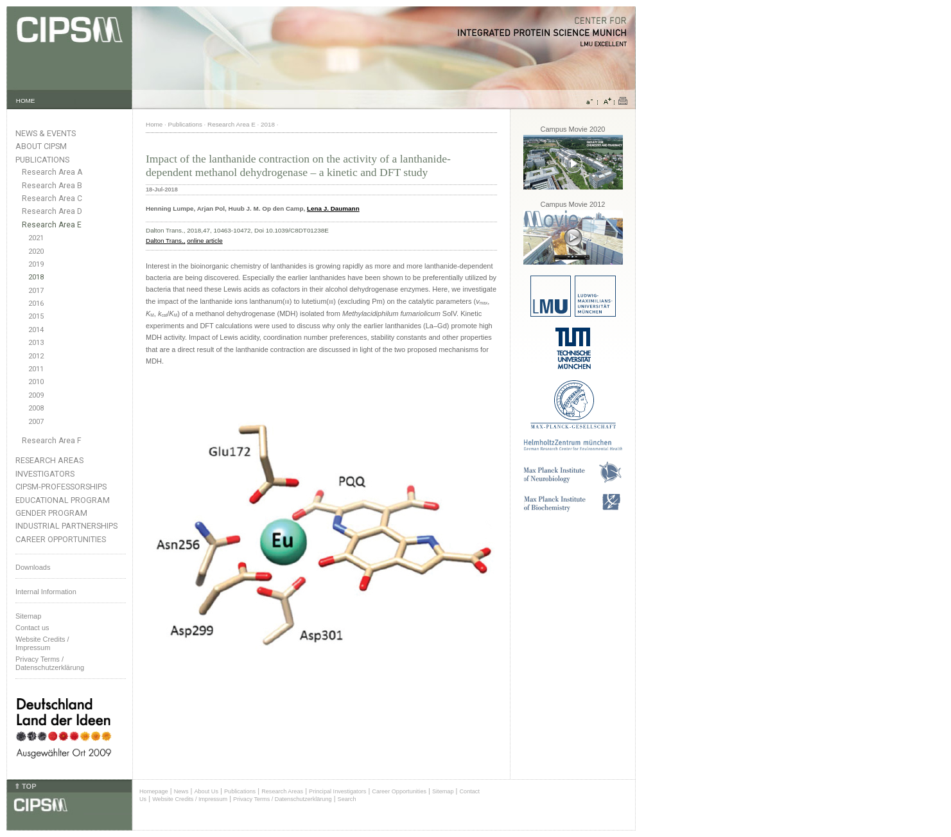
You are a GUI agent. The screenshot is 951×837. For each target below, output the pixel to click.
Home (154, 124)
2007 (36, 422)
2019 (36, 264)
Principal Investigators (337, 791)
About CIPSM (41, 146)
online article (204, 240)
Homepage (153, 791)
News (181, 791)
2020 (36, 251)
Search (347, 799)
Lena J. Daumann (333, 208)
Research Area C (52, 198)
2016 (36, 303)
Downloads (32, 567)
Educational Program (62, 500)
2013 (36, 343)
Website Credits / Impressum (189, 799)
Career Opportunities (60, 539)
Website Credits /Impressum (42, 643)
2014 (36, 330)
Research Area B (52, 185)
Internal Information (45, 591)
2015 (36, 316)
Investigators (44, 474)
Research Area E (52, 224)
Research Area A (52, 172)
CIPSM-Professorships (61, 486)
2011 (36, 369)
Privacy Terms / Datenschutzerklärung (49, 663)
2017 (36, 290)
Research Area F (52, 440)
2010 (36, 382)
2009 (36, 395)
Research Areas (49, 460)
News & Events (45, 133)
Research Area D (52, 211)
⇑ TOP (25, 786)
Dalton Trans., (165, 240)
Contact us (32, 627)
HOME (25, 100)
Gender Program (51, 513)
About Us (206, 791)
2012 (36, 356)
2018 (36, 277)
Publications (42, 159)
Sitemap (28, 616)
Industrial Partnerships (66, 526)
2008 (36, 408)
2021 (36, 238)
